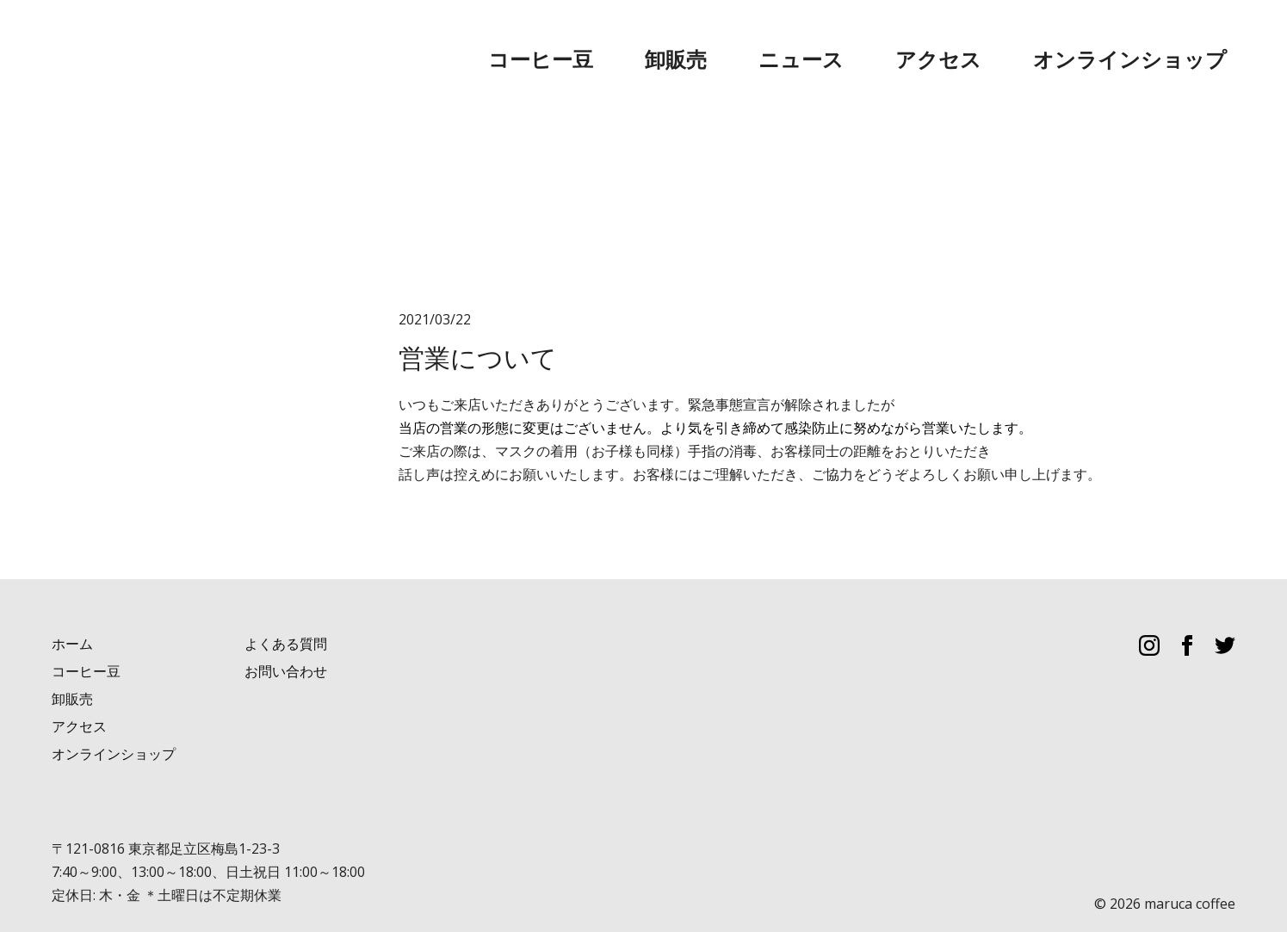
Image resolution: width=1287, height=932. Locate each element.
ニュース (959, 42)
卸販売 (877, 42)
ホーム (72, 608)
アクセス (1049, 42)
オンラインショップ (1173, 42)
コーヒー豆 (787, 42)
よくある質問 (285, 608)
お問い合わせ (285, 635)
